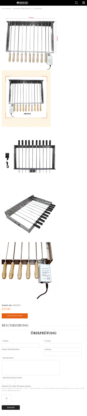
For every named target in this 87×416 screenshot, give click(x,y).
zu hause (6, 9)
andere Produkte (22, 9)
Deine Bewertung (11, 349)
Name (5, 341)
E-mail (47, 341)
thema (47, 349)
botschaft (8, 358)
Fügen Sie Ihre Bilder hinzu (43, 388)
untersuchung (15, 316)
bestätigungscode (12, 378)
